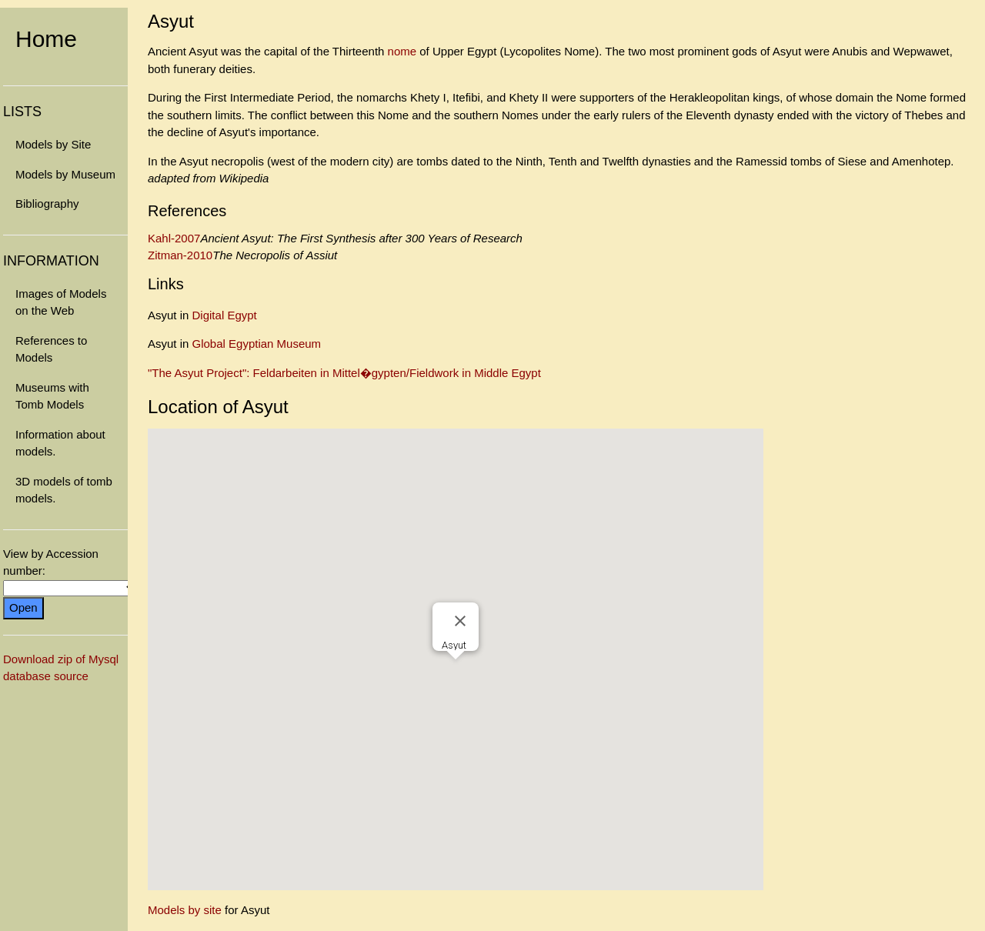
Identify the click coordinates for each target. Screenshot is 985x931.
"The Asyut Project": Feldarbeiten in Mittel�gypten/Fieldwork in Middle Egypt (344, 372)
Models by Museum (65, 174)
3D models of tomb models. (63, 490)
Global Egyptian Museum (257, 343)
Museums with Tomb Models (52, 396)
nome (402, 51)
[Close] (460, 620)
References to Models (51, 349)
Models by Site (53, 144)
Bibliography (47, 203)
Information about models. (60, 443)
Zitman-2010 (180, 255)
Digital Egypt (224, 315)
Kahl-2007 (174, 238)
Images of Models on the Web (60, 302)
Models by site (185, 909)
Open (23, 607)
